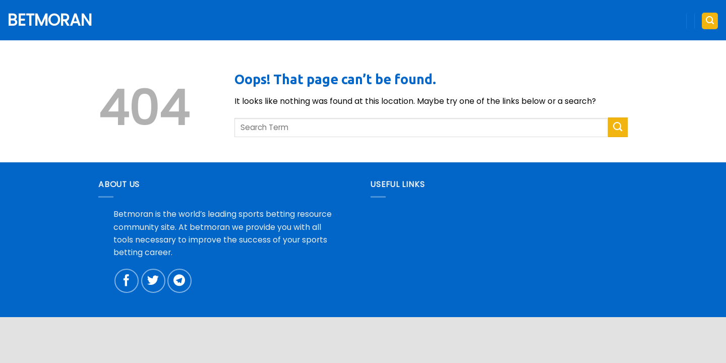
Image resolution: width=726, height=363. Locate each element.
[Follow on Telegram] (179, 281)
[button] (709, 21)
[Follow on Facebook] (126, 281)
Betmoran (45, 20)
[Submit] (618, 127)
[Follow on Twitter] (153, 281)
